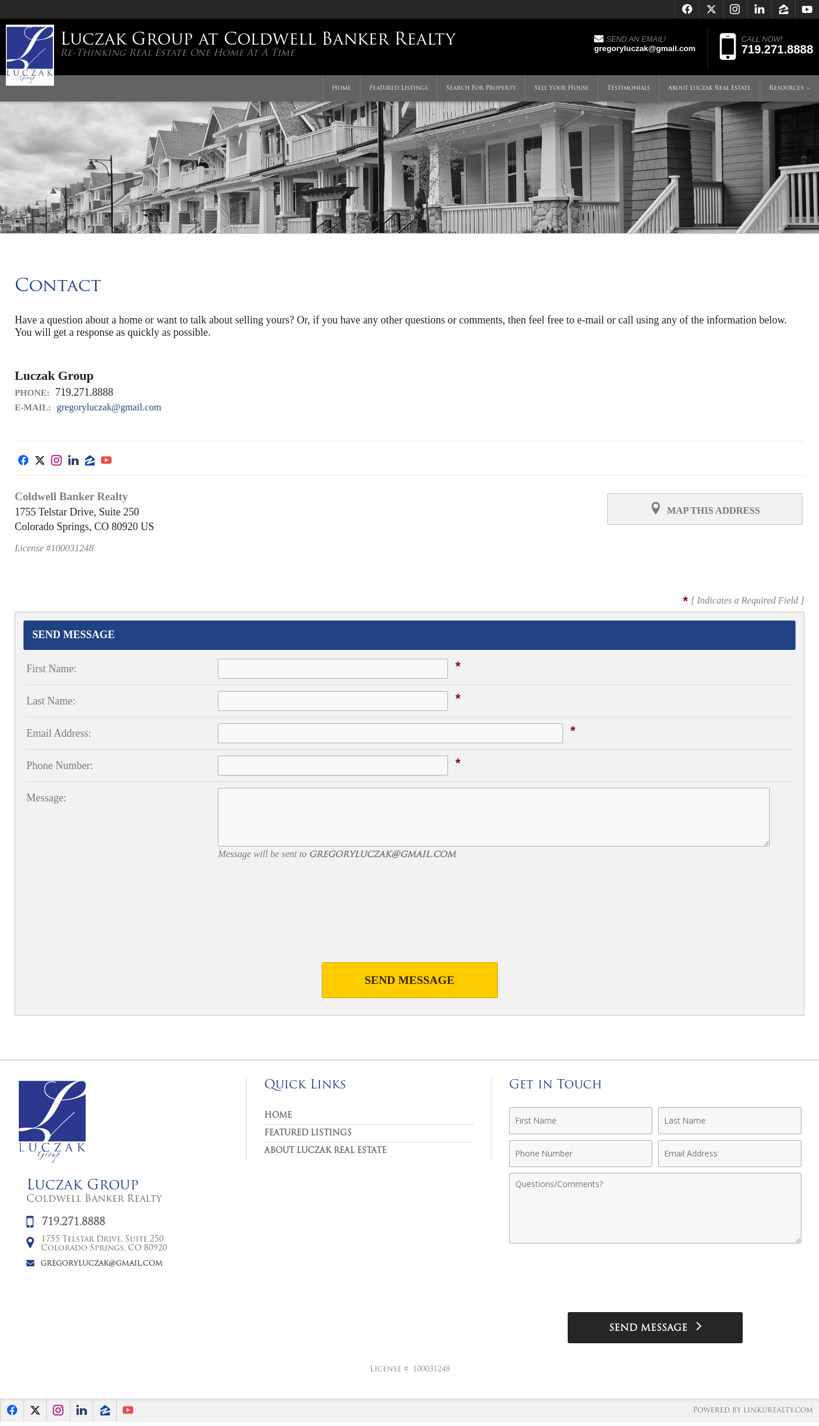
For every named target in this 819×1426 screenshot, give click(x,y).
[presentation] (410, 919)
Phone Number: (59, 765)
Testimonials (628, 90)
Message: (46, 798)
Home (341, 90)
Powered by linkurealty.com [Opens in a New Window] (751, 1414)
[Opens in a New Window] (687, 9)
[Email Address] (729, 1155)
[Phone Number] (580, 1155)
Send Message (409, 980)
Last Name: (50, 701)
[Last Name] (729, 1122)
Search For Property (481, 90)
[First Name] (580, 1122)
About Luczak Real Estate (709, 90)
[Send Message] (655, 1330)
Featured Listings (398, 90)
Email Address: (59, 733)
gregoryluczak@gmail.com (114, 407)
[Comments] (655, 1210)
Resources (786, 90)
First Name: (51, 669)
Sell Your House (561, 90)
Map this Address (704, 509)
